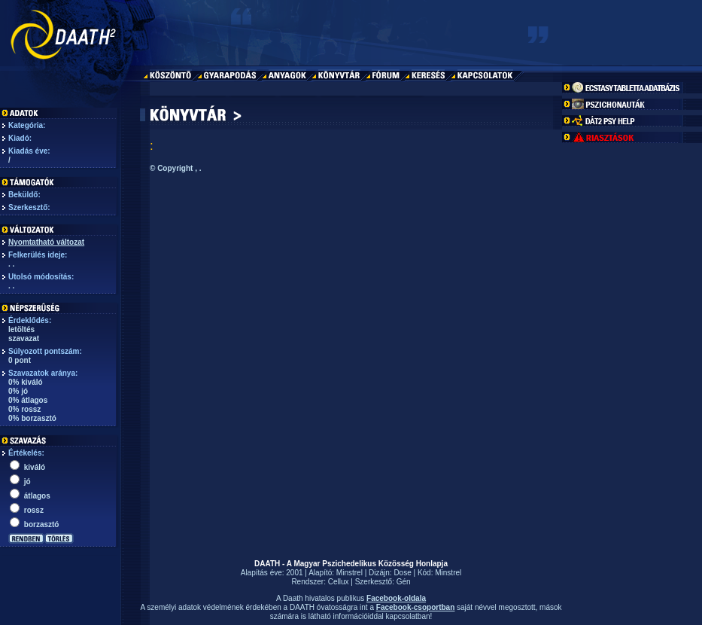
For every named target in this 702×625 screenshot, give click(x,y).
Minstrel (349, 573)
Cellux (338, 582)
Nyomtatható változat (46, 242)
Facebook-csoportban (415, 607)
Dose (402, 573)
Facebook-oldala (396, 598)
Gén (404, 582)
